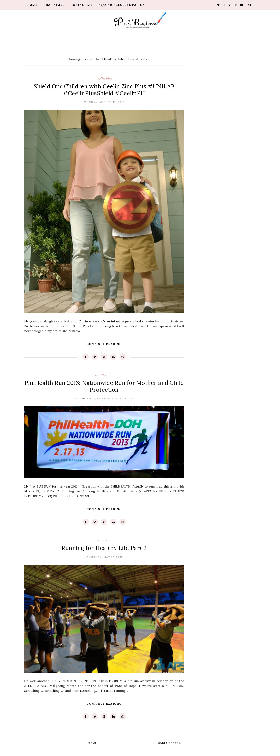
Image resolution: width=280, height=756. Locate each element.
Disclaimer (53, 5)
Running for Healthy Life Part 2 (104, 548)
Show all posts (137, 59)
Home (32, 5)
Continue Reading (104, 344)
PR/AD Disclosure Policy (121, 5)
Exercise (104, 540)
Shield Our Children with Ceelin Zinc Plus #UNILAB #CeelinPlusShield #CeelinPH (104, 90)
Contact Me (81, 5)
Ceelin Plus (104, 79)
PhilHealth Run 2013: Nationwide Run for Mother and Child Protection (104, 386)
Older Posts (168, 743)
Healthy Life (104, 375)
